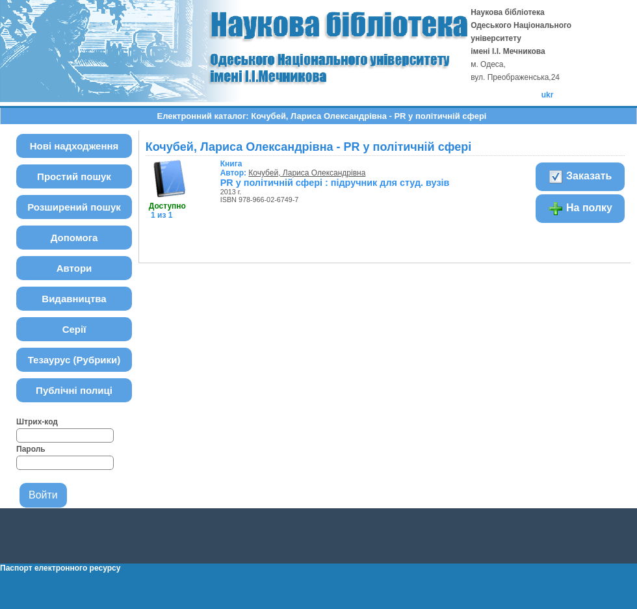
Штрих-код (37, 421)
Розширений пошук (74, 207)
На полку (580, 208)
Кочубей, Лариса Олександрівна (306, 172)
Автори (74, 268)
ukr (547, 94)
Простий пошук (74, 176)
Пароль (31, 449)
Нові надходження (74, 145)
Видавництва (74, 298)
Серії (74, 329)
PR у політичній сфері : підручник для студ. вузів (335, 182)
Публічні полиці (74, 390)
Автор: (234, 168)
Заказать (580, 177)
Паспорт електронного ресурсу (60, 568)
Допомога (74, 237)
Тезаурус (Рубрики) (74, 359)
